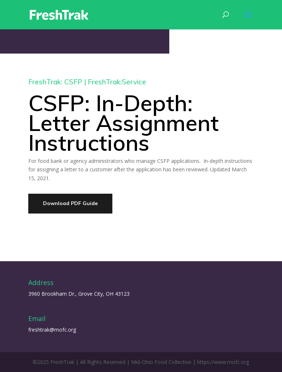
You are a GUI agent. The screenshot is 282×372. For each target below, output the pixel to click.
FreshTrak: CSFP (55, 81)
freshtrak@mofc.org (52, 329)
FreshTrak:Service (117, 81)
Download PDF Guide (70, 203)
